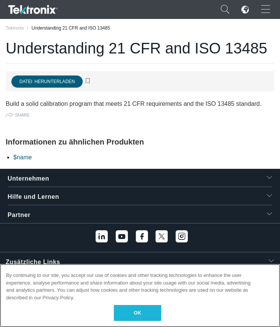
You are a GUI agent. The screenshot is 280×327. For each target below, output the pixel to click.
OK (138, 313)
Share (22, 115)
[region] (140, 295)
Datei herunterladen (47, 81)
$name (22, 157)
